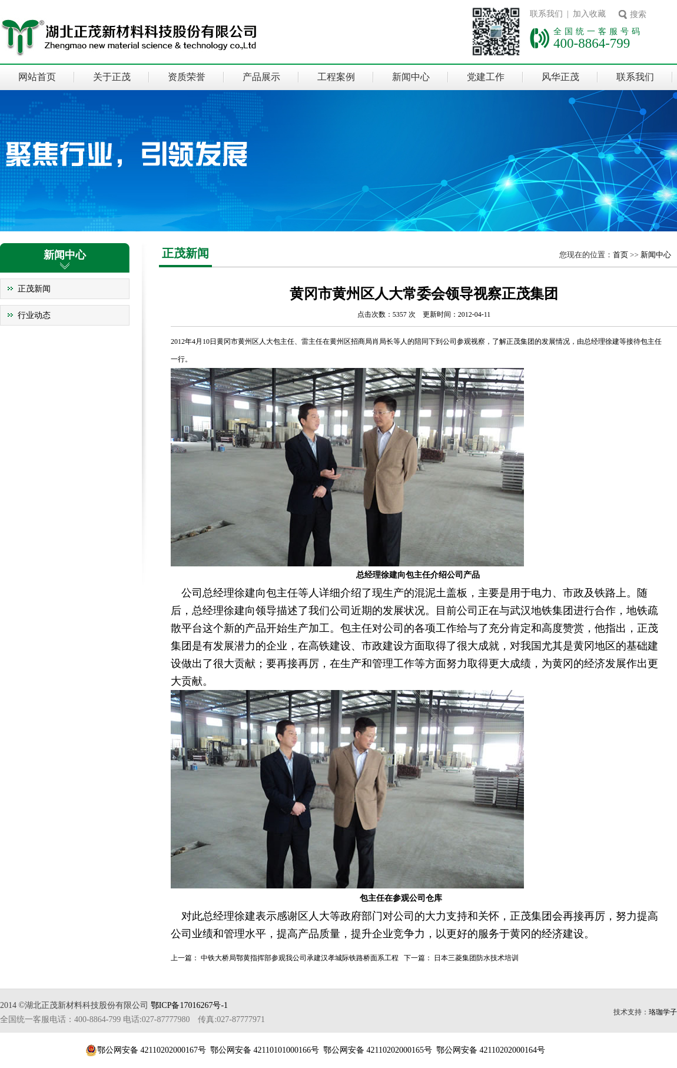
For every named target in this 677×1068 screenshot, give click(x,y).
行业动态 (34, 315)
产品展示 (261, 77)
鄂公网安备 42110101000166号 (264, 1050)
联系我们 (635, 77)
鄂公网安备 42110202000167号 (151, 1050)
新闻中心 (411, 77)
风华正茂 (560, 77)
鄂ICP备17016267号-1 (189, 1005)
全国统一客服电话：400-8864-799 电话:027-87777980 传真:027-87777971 (132, 1019)
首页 (620, 254)
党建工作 (486, 77)
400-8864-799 (591, 43)
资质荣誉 (186, 77)
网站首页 (37, 77)
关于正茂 (112, 77)
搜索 (638, 14)
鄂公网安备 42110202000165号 (377, 1050)
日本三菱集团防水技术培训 (476, 958)
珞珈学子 (663, 1012)
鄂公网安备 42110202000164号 (490, 1050)
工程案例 (336, 77)
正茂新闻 (34, 288)
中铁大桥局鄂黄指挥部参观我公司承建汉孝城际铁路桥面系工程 (300, 958)
